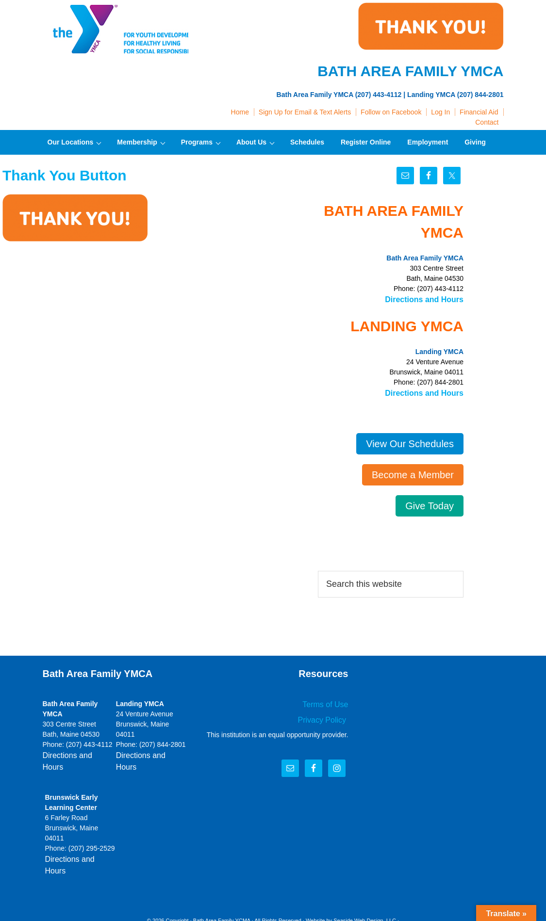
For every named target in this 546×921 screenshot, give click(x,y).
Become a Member (413, 472)
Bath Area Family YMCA (115, 29)
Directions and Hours (429, 299)
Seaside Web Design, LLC (364, 891)
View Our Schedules (410, 441)
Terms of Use (328, 701)
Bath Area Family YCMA (221, 891)
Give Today (429, 503)
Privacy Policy (326, 715)
